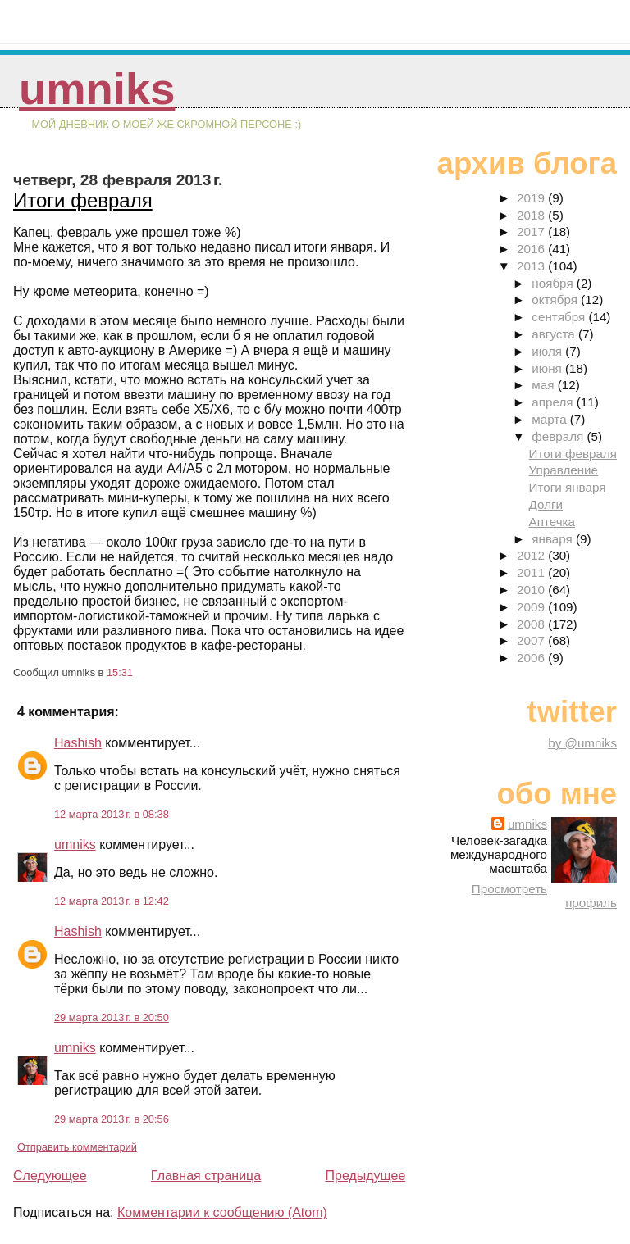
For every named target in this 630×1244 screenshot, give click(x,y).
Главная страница (206, 1176)
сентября (560, 317)
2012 (532, 555)
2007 (532, 640)
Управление (563, 470)
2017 (532, 231)
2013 (532, 266)
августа (555, 334)
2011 (532, 572)
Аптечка (552, 522)
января (554, 539)
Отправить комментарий (77, 1147)
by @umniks (582, 743)
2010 (532, 590)
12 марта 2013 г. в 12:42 (111, 901)
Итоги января (567, 487)
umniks (97, 89)
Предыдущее (365, 1176)
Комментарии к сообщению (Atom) (222, 1212)
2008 (532, 624)
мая (544, 385)
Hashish (78, 743)
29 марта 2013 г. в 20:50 (111, 1017)
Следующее (50, 1176)
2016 (532, 249)
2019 (532, 198)
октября (556, 299)
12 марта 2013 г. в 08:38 (111, 814)
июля (548, 351)
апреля (554, 402)
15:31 (120, 672)
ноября (554, 283)
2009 (532, 607)
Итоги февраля (83, 200)
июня (548, 368)
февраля (559, 436)
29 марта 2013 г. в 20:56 (111, 1119)
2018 (532, 215)
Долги (546, 504)
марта (550, 419)
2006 (532, 658)
